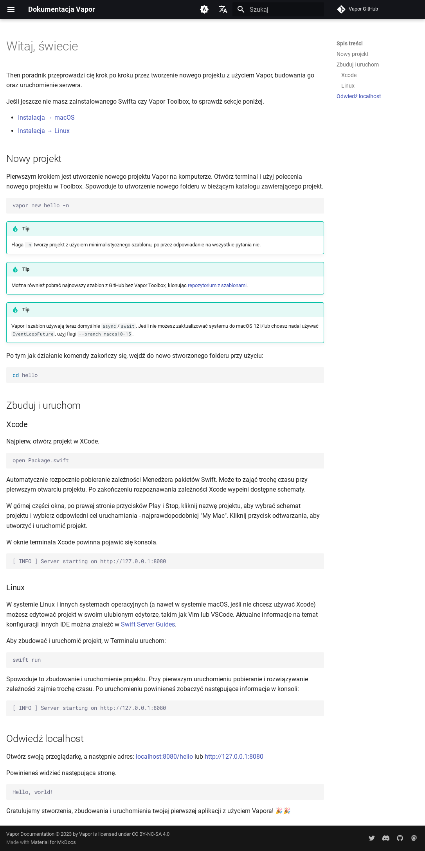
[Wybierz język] (223, 9)
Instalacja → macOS (46, 117)
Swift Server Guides (148, 624)
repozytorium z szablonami (217, 285)
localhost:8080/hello (164, 756)
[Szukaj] (278, 9)
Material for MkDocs (53, 842)
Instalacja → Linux (44, 131)
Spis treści (350, 43)
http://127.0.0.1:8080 (234, 756)
